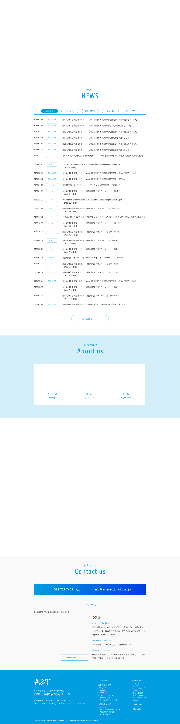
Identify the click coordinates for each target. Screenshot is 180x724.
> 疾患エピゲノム (137, 690)
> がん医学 (135, 686)
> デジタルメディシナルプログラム (110, 710)
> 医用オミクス (104, 693)
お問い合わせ (170, 6)
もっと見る (87, 318)
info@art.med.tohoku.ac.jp (112, 589)
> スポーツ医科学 (137, 695)
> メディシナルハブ (138, 688)
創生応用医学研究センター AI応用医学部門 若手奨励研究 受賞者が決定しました (95, 149)
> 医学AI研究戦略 (104, 714)
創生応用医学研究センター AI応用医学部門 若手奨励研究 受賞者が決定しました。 (97, 125)
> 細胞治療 (135, 700)
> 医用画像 (102, 690)
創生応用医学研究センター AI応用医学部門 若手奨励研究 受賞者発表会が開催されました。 (100, 119)
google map (71, 657)
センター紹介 (115, 6)
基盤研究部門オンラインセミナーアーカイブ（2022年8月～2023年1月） (92, 185)
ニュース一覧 (137, 704)
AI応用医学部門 (127, 6)
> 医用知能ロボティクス (107, 697)
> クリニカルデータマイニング (109, 700)
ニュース (161, 6)
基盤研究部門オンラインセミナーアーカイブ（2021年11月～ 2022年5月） (93, 257)
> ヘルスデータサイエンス (107, 695)
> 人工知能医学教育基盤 (107, 712)
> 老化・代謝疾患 (137, 693)
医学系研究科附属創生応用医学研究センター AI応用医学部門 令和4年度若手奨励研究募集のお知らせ (103, 217)
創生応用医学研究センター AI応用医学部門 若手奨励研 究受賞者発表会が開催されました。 (100, 173)
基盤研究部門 (151, 6)
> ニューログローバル (139, 698)
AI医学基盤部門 (140, 6)
